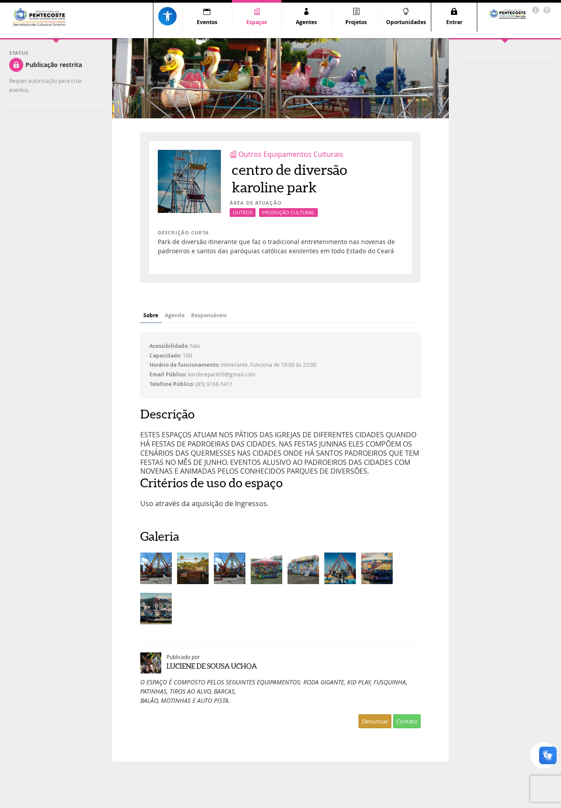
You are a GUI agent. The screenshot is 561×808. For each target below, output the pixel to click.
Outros (242, 212)
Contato (407, 721)
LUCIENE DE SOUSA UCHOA (212, 666)
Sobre (158, 315)
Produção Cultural (288, 212)
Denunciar (375, 721)
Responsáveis (246, 315)
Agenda (196, 315)
